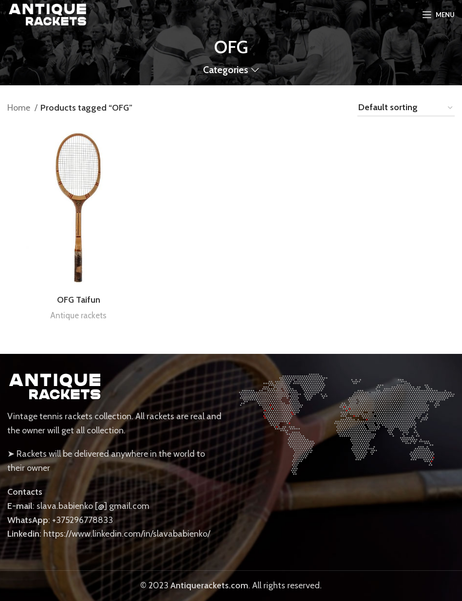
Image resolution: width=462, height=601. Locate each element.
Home (19, 107)
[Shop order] (406, 108)
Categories (225, 70)
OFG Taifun (78, 299)
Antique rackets (78, 315)
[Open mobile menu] (438, 14)
